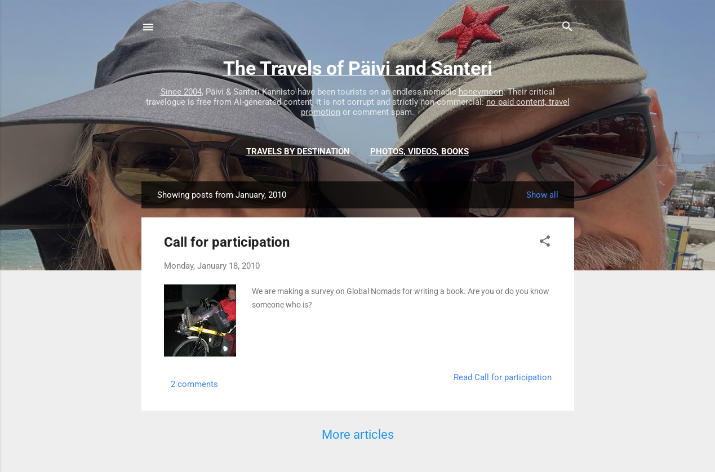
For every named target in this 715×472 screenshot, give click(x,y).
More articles (358, 435)
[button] (545, 243)
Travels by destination (298, 151)
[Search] (567, 28)
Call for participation (227, 242)
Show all (542, 195)
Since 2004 (181, 92)
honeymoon (481, 92)
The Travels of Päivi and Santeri (357, 68)
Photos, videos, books (419, 151)
